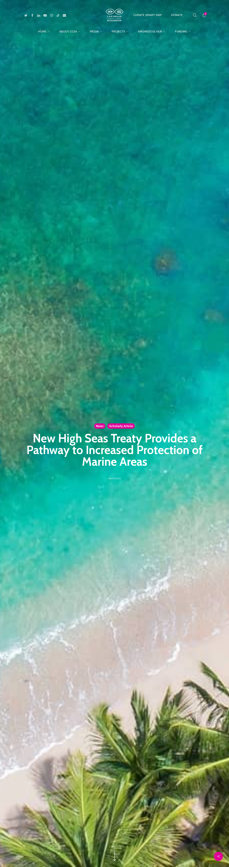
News (100, 426)
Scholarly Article (121, 426)
